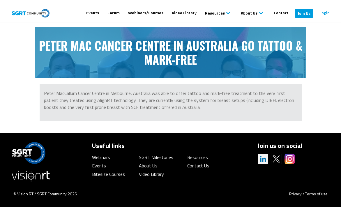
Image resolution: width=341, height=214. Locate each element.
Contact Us (198, 165)
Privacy (295, 194)
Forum (113, 13)
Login (324, 13)
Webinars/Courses (145, 13)
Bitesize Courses (108, 174)
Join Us (304, 13)
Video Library (184, 13)
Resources (215, 13)
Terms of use (316, 194)
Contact (281, 13)
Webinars (101, 157)
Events (92, 13)
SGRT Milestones (156, 157)
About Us (249, 13)
